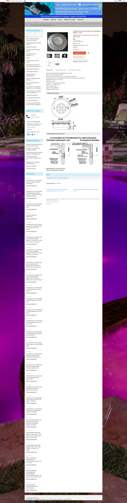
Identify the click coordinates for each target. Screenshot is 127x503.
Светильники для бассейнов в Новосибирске (73, 198)
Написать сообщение (31, 502)
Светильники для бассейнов (62, 23)
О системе (116, 1)
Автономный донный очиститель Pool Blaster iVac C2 (33, 158)
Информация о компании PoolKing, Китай (32, 162)
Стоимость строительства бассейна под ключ (33, 149)
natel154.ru (29, 129)
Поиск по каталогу (32, 30)
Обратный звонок (78, 57)
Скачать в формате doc (31, 218)
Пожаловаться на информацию (52, 201)
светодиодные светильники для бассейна (57, 178)
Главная (46, 19)
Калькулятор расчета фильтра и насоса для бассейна (34, 145)
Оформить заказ (79, 53)
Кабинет (123, 1)
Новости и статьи (69, 19)
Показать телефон (35, 117)
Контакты (80, 19)
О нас (60, 19)
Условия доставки (31, 168)
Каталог (53, 19)
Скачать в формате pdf (31, 185)
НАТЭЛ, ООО (29, 23)
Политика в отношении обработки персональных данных (39, 500)
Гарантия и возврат (31, 166)
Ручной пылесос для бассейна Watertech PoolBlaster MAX (34, 153)
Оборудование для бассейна (46, 23)
